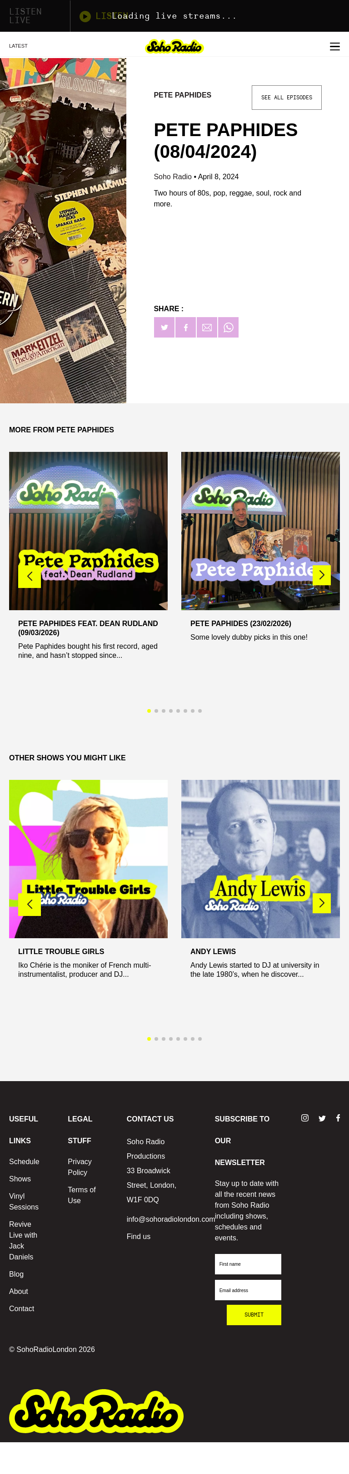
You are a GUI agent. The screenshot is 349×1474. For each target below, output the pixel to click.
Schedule (24, 1161)
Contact (21, 1308)
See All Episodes (286, 97)
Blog (16, 1274)
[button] (322, 575)
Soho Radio (174, 177)
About (18, 1291)
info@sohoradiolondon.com (171, 1219)
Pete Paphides (182, 95)
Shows (20, 1179)
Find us (138, 1236)
